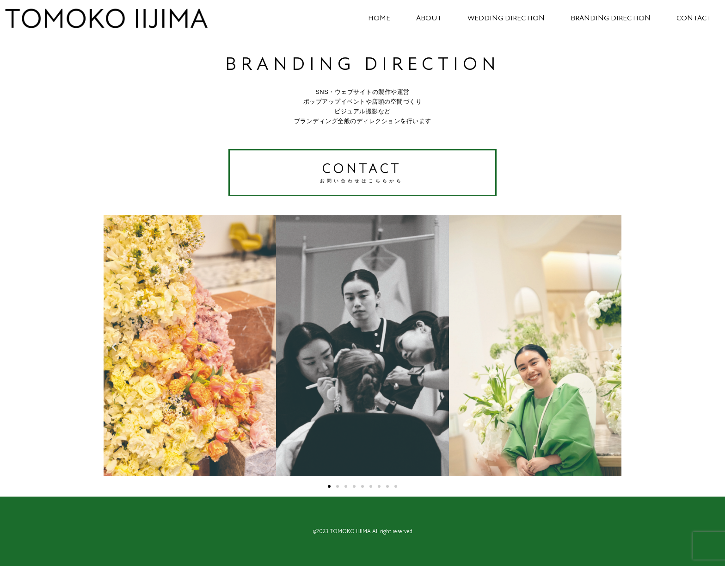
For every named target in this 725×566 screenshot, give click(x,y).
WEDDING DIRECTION (502, 18)
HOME (375, 18)
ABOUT (425, 18)
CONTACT (690, 18)
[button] (114, 346)
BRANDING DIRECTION (607, 18)
